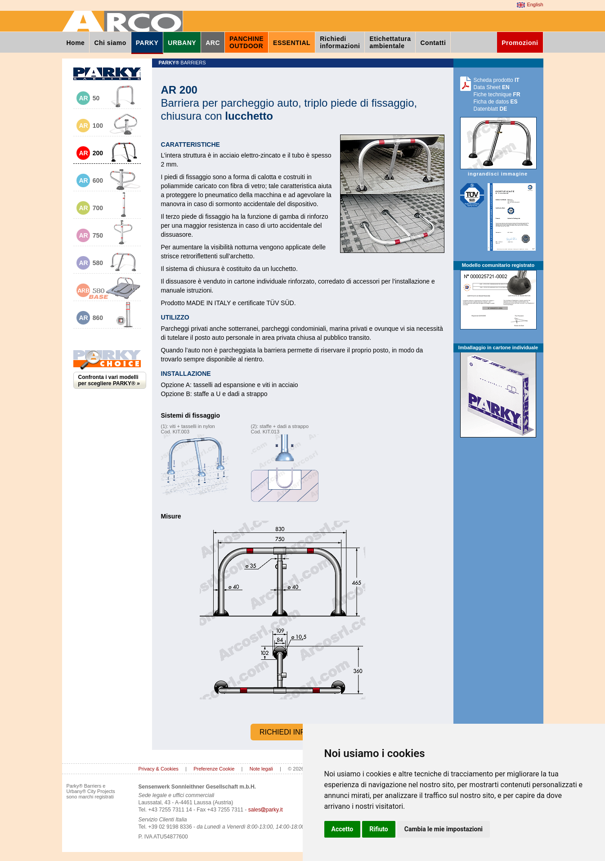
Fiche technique (497, 94)
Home (76, 42)
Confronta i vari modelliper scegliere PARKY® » (109, 380)
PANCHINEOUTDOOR (246, 42)
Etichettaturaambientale (390, 42)
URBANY (182, 42)
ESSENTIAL (291, 42)
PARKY (147, 42)
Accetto (343, 829)
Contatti (433, 42)
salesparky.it (265, 810)
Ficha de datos (496, 102)
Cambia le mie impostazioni (443, 829)
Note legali (261, 768)
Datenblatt (490, 109)
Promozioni (520, 42)
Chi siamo (110, 42)
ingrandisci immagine (498, 170)
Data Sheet (492, 87)
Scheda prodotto (497, 80)
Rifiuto (378, 829)
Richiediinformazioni (340, 42)
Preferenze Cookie (213, 768)
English (529, 5)
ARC (213, 42)
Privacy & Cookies (159, 768)
